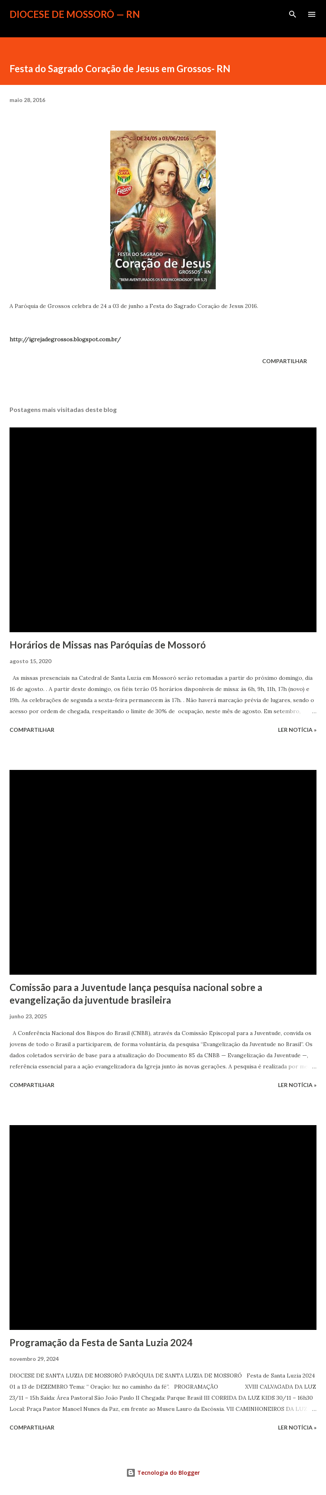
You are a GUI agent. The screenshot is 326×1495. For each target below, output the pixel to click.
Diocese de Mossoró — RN (75, 14)
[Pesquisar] (292, 14)
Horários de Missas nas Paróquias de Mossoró (108, 644)
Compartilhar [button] (284, 361)
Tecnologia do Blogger (163, 1472)
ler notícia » (297, 729)
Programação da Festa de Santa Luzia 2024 (101, 1342)
